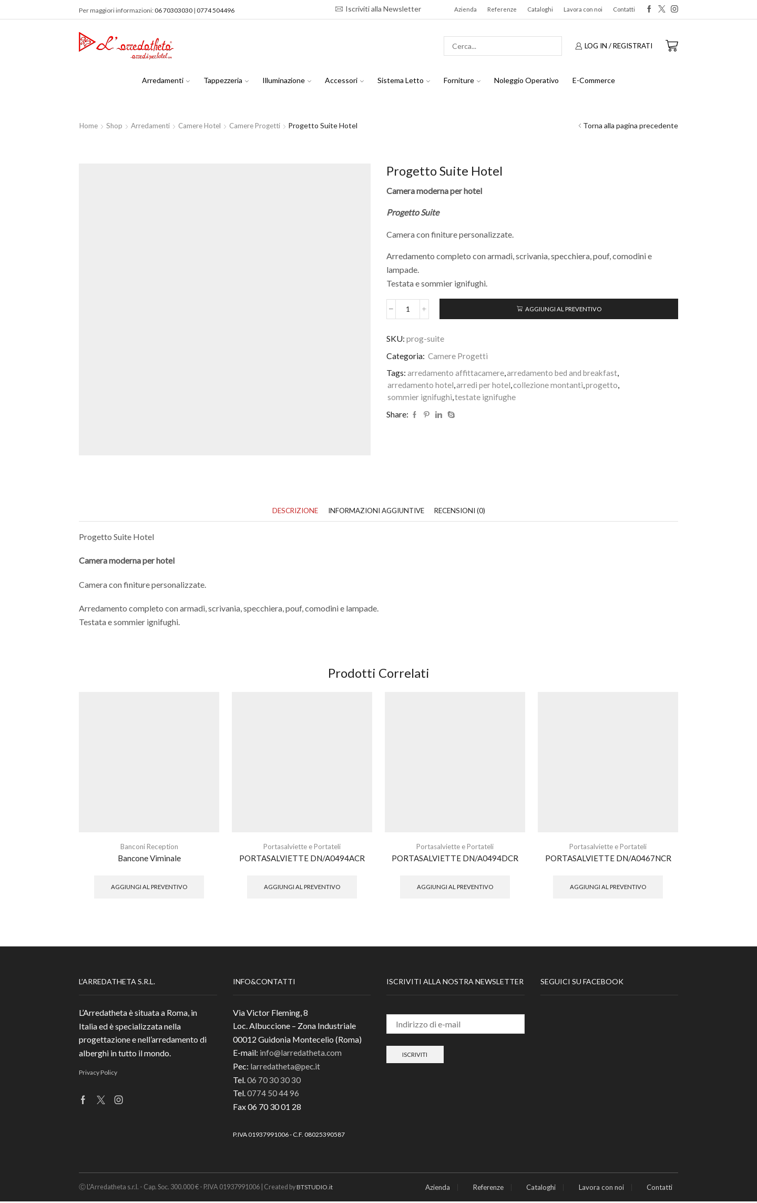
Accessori (344, 80)
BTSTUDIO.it (316, 1188)
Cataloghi (540, 9)
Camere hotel (205, 125)
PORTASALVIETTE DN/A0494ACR (302, 859)
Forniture (462, 80)
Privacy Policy (98, 1074)
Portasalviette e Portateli (302, 847)
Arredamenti (166, 80)
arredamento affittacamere (456, 374)
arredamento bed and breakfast (565, 374)
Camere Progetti (264, 125)
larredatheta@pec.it (286, 1068)
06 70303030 (173, 10)
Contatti (624, 9)
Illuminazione (286, 80)
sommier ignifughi (419, 398)
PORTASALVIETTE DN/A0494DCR (455, 859)
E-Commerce (593, 80)
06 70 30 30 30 (274, 1081)
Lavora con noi (583, 9)
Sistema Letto (403, 80)
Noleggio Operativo (526, 80)
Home (89, 125)
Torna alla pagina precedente (630, 125)
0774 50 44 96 (273, 1094)
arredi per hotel (484, 386)
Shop (115, 125)
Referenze (502, 9)
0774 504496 (215, 10)
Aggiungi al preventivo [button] (149, 888)
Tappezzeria (226, 80)
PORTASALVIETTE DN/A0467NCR (608, 859)
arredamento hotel (420, 386)
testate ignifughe (485, 398)
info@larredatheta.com (301, 1054)
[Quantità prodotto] (408, 310)
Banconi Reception (149, 847)
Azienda (465, 9)
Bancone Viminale (149, 859)
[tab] (289, 511)
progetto (604, 386)
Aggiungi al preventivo (563, 309)
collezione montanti (550, 386)
